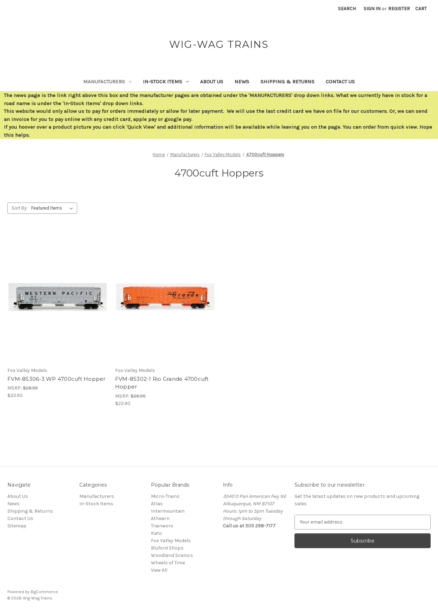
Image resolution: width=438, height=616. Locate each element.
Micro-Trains (165, 496)
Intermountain (168, 511)
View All (159, 570)
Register (399, 9)
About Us (211, 81)
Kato (156, 533)
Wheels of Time (168, 563)
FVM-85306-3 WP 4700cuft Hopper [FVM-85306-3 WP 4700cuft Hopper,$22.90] (56, 379)
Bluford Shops (167, 548)
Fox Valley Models (171, 541)
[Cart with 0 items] (421, 8)
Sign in (372, 9)
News (241, 81)
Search (347, 9)
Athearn (160, 518)
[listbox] (53, 208)
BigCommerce (44, 591)
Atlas (157, 504)
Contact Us (340, 81)
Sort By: (19, 208)
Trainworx (162, 526)
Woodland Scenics (172, 555)
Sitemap (16, 526)
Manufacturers (107, 81)
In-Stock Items (166, 81)
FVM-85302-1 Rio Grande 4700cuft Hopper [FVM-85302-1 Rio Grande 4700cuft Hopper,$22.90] (162, 383)
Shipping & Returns (287, 81)
